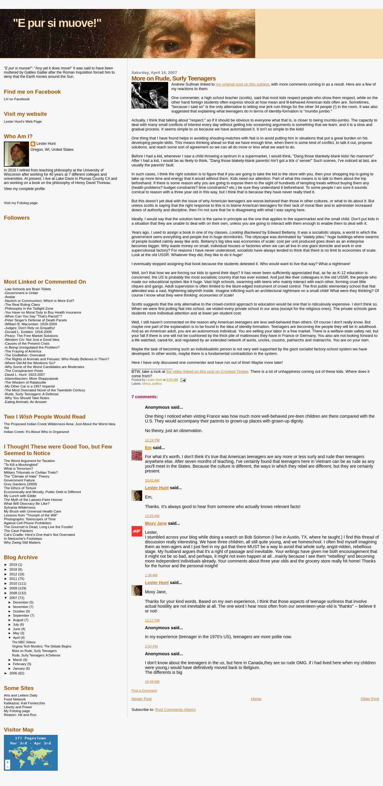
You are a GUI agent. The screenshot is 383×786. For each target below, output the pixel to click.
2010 (13, 583)
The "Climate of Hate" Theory (26, 476)
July (16, 624)
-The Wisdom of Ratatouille (25, 382)
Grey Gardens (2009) (20, 484)
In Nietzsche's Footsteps (23, 538)
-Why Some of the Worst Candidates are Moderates (44, 367)
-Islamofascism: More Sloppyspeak (31, 378)
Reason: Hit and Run (20, 715)
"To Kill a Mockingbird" (21, 464)
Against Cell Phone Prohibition (27, 523)
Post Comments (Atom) (175, 709)
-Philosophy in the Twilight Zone (28, 308)
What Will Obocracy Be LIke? (26, 503)
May (16, 633)
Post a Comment (144, 690)
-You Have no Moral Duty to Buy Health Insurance (42, 312)
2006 (13, 673)
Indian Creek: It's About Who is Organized (36, 432)
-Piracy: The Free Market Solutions (31, 335)
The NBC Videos (24, 642)
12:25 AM (152, 516)
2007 (13, 598)
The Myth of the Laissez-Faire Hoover (33, 499)
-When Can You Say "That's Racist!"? (33, 316)
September (22, 615)
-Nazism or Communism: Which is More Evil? (39, 300)
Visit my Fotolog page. (21, 203)
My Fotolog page (17, 711)
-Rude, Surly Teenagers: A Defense (31, 394)
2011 (13, 578)
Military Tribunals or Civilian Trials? (31, 472)
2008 (13, 593)
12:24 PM (152, 440)
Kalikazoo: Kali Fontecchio (24, 703)
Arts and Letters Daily (20, 695)
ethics (146, 383)
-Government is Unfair (21, 293)
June (17, 629)
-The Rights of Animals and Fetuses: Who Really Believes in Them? (56, 359)
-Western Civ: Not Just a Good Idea (31, 339)
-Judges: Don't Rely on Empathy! (29, 328)
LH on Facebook (17, 99)
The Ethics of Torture (20, 488)
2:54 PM (151, 646)
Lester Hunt (156, 487)
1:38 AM (151, 575)
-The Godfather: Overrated (24, 355)
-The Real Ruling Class (22, 304)
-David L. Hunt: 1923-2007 (24, 374)
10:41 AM (152, 480)
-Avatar (9, 297)
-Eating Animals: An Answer (25, 402)
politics (157, 383)
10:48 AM (152, 681)
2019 (13, 564)
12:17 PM (152, 620)
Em (148, 447)
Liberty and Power (18, 707)
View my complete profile (24, 189)
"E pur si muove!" (57, 22)
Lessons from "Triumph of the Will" (30, 515)
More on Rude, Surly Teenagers (34, 651)
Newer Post (141, 699)
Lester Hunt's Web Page (23, 121)
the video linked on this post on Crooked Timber (207, 371)
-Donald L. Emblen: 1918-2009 (28, 332)
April (17, 637)
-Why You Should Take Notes (26, 398)
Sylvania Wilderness (20, 507)
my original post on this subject (242, 84)
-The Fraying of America (22, 351)
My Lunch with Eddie (20, 496)
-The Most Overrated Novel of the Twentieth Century (44, 390)
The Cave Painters (18, 531)
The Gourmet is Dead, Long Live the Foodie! (38, 527)
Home (256, 699)
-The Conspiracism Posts (23, 371)
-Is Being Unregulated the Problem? (32, 347)
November (21, 607)
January (19, 668)
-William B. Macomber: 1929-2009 (30, 324)
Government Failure (19, 480)
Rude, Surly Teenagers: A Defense (36, 655)
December (21, 602)
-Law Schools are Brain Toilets (27, 289)
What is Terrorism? (18, 468)
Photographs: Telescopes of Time (30, 519)
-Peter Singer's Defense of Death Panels (35, 320)
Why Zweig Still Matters (22, 542)
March (18, 660)
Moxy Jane (156, 523)
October (19, 611)
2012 (13, 574)
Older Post (370, 699)
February (20, 664)
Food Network (15, 699)
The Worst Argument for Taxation (29, 461)
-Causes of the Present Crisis (26, 343)
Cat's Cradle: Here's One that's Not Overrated (39, 534)
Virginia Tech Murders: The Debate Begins (41, 646)
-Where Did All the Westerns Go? (29, 363)
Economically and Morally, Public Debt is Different (42, 492)
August (19, 620)
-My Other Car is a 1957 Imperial (29, 386)
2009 (13, 588)
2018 (13, 569)
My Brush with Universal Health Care (32, 511)
